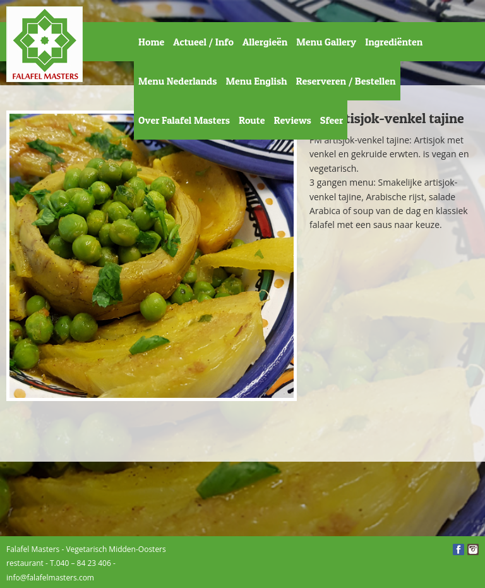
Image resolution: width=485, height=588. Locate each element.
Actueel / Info (203, 41)
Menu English (256, 81)
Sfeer (331, 120)
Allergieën (264, 41)
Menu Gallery (326, 41)
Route (252, 120)
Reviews (292, 120)
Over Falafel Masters (184, 120)
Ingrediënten (393, 41)
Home (151, 41)
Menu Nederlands (177, 81)
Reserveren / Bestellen (346, 81)
